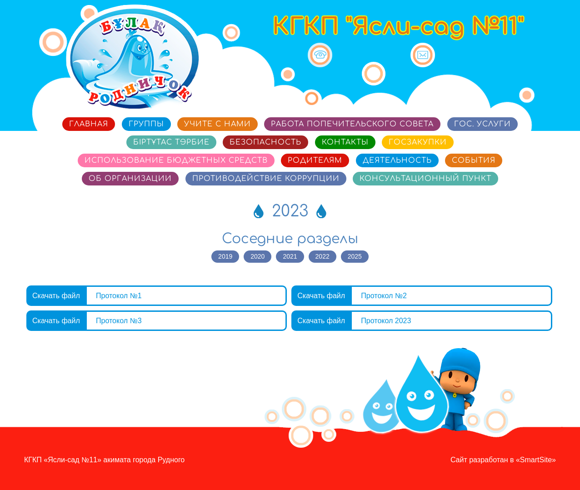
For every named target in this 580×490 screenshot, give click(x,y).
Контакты (345, 142)
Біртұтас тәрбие (171, 142)
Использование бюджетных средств (176, 160)
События (473, 160)
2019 (225, 256)
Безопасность (265, 142)
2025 (355, 256)
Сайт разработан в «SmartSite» (503, 460)
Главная (88, 124)
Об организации (130, 179)
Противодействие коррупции (266, 179)
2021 (290, 256)
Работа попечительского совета (352, 124)
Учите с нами (217, 124)
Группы (146, 124)
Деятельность (397, 160)
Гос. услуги (482, 124)
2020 (257, 256)
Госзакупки (418, 142)
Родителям (315, 160)
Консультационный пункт (425, 179)
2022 (322, 256)
